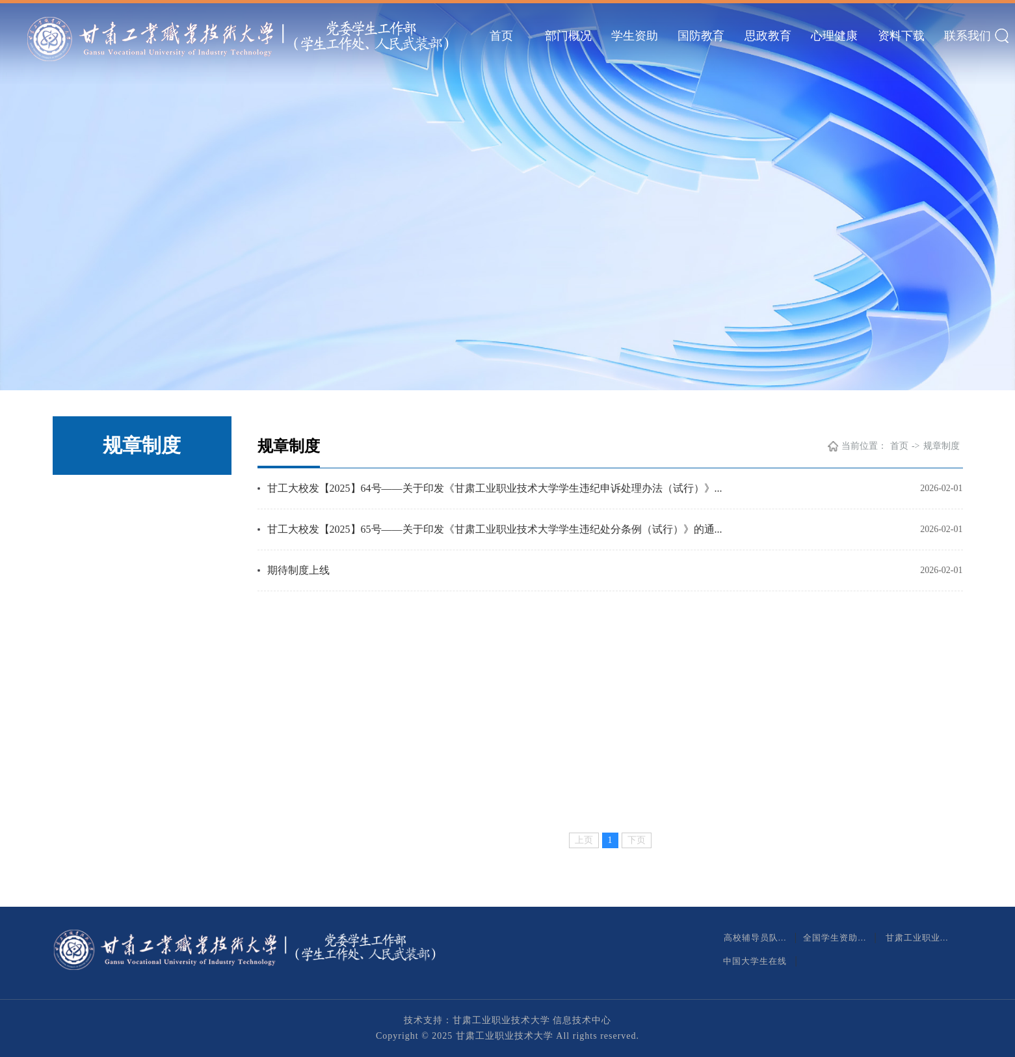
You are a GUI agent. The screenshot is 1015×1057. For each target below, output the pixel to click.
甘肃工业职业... (918, 938)
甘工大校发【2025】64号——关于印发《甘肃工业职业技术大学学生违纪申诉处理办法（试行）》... (494, 488)
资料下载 (901, 35)
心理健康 (834, 35)
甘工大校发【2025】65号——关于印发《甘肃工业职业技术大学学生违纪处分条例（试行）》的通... (494, 529)
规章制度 (941, 446)
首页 (501, 35)
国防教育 (701, 35)
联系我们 (967, 35)
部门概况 (568, 35)
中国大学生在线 (756, 961)
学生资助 (634, 35)
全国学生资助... (836, 938)
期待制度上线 (298, 570)
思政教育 (768, 35)
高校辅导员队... (756, 938)
